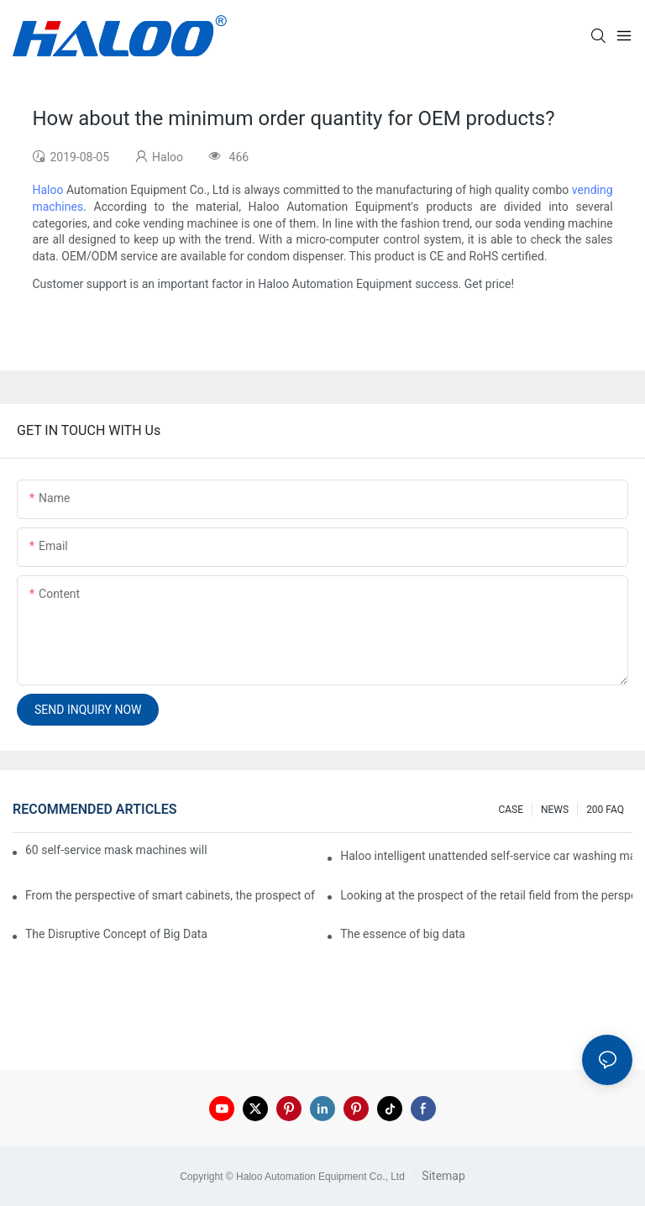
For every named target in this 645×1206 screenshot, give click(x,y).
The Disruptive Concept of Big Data (116, 934)
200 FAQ (605, 809)
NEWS (555, 809)
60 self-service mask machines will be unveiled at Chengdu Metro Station (117, 850)
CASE (510, 809)
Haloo (47, 190)
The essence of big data (402, 934)
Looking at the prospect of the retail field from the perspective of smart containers (486, 895)
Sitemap (442, 1175)
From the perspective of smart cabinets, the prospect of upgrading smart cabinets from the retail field (171, 895)
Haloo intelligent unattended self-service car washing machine (486, 856)
